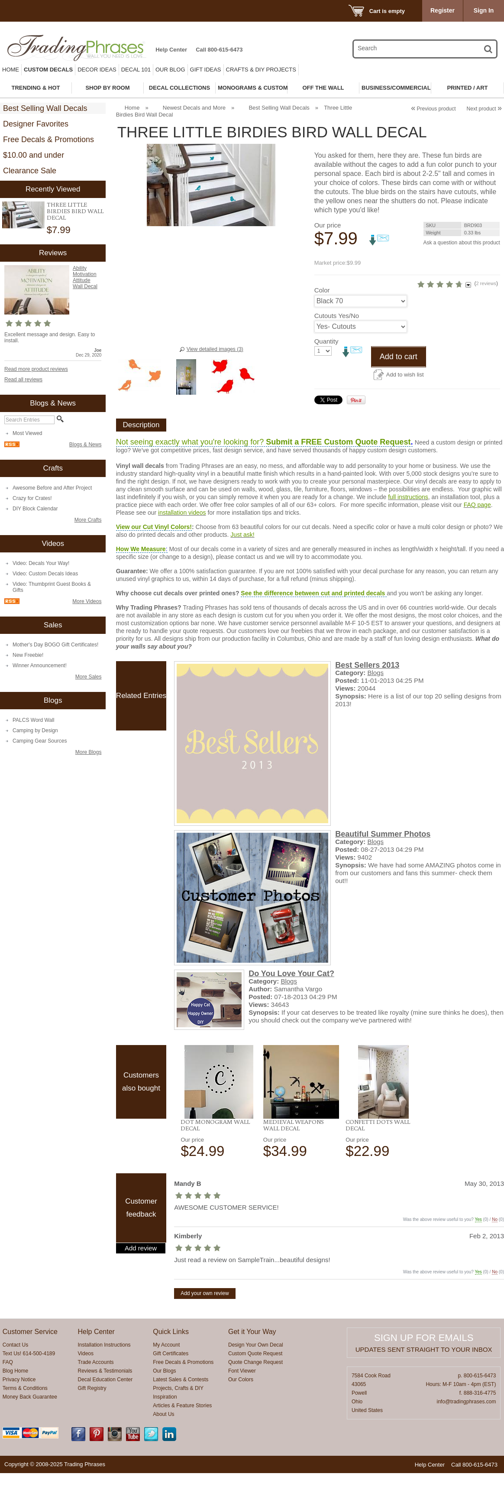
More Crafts (88, 520)
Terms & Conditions (25, 1418)
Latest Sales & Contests (180, 1409)
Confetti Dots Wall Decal (378, 1155)
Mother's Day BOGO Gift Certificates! (55, 645)
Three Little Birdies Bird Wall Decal (75, 211)
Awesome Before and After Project (52, 488)
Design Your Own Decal (255, 1375)
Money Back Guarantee (30, 1427)
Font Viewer (242, 1401)
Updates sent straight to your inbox (423, 1379)
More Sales (88, 677)
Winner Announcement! (40, 665)
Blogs (375, 702)
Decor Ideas (97, 69)
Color (322, 320)
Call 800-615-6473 (219, 49)
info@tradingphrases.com (466, 1431)
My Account (166, 1375)
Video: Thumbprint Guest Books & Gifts (52, 587)
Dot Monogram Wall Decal (215, 1155)
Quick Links (171, 1361)
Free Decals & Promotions (48, 139)
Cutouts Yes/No (336, 345)
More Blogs (88, 752)
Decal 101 (136, 69)
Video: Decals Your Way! (41, 563)
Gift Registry (92, 1418)
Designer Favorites (35, 124)
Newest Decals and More (194, 107)
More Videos (86, 601)
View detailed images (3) (215, 349)
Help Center (171, 49)
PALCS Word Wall (33, 720)
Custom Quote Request (255, 1383)
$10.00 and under (33, 155)
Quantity (326, 371)
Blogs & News (85, 444)
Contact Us (15, 1375)
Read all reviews (23, 380)
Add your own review (205, 1323)
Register (442, 10)
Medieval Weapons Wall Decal (293, 1155)
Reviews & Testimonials (105, 1401)
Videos (86, 1383)
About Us (163, 1444)
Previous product (433, 109)
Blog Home (15, 1401)
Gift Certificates (170, 1383)
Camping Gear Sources (40, 741)
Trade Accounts (96, 1392)
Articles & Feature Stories (182, 1435)
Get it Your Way (252, 1361)
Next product (484, 109)
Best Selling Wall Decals (45, 108)
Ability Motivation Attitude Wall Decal (85, 277)
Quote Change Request (255, 1392)
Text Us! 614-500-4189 (29, 1383)
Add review (141, 1278)
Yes (478, 1249)
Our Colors (240, 1409)
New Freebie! (28, 655)
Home (10, 69)
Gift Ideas (205, 69)
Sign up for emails (423, 1367)
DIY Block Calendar (35, 509)
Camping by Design (35, 730)
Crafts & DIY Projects (261, 69)
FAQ (8, 1392)
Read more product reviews (36, 369)
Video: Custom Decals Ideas (45, 574)
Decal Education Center (105, 1409)
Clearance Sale (29, 170)
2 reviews (455, 298)
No (495, 1249)
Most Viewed (27, 433)
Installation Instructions (104, 1375)
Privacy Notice (19, 1409)
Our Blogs (164, 1401)
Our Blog (170, 69)
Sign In (484, 10)
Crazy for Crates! (32, 498)
